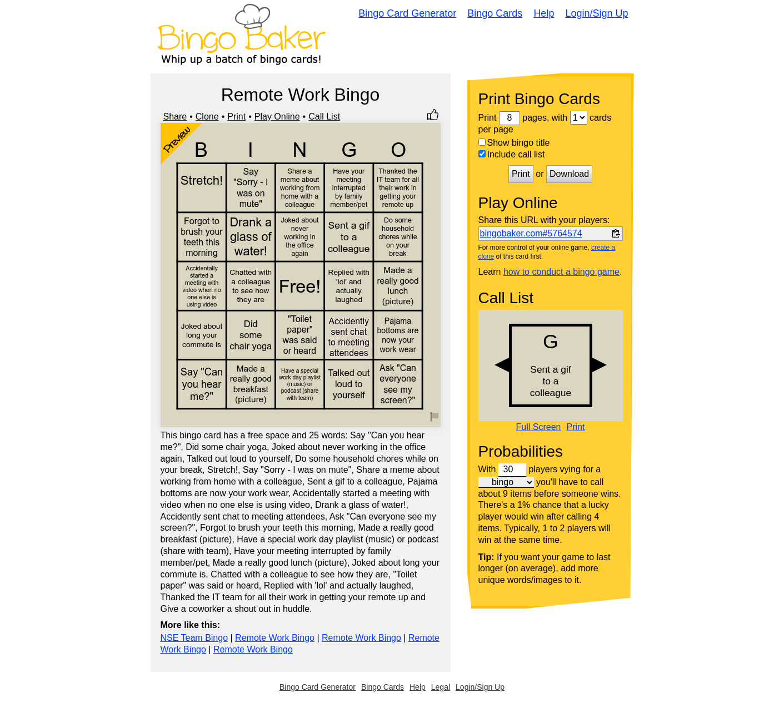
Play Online (277, 116)
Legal (440, 687)
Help (543, 13)
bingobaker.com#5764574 (531, 233)
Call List (324, 116)
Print (236, 116)
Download (569, 174)
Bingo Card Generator (407, 13)
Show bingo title (514, 142)
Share (175, 116)
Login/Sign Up (596, 13)
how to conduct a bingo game (561, 271)
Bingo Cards (494, 13)
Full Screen (538, 427)
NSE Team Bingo (194, 637)
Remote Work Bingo (274, 637)
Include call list (511, 154)
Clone (207, 116)
